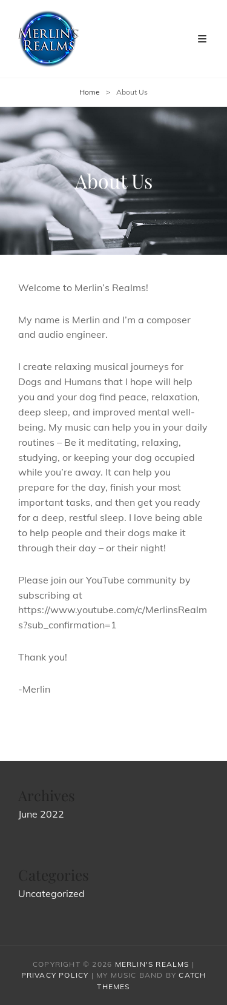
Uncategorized (51, 893)
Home (89, 91)
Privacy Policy (55, 975)
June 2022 (41, 814)
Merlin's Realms (152, 964)
